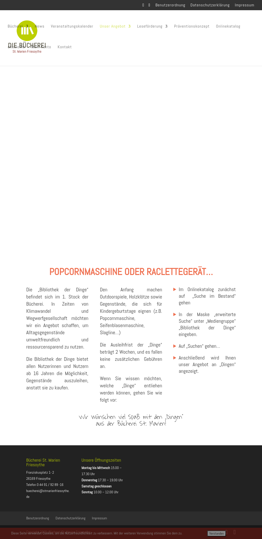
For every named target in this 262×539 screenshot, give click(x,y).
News (40, 27)
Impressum (244, 5)
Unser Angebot (113, 27)
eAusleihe (16, 47)
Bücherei (15, 27)
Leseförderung (149, 27)
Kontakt (65, 47)
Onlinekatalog (228, 27)
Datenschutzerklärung (210, 5)
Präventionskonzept (192, 27)
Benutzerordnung (170, 5)
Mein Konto (41, 47)
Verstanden (216, 533)
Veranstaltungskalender (72, 27)
